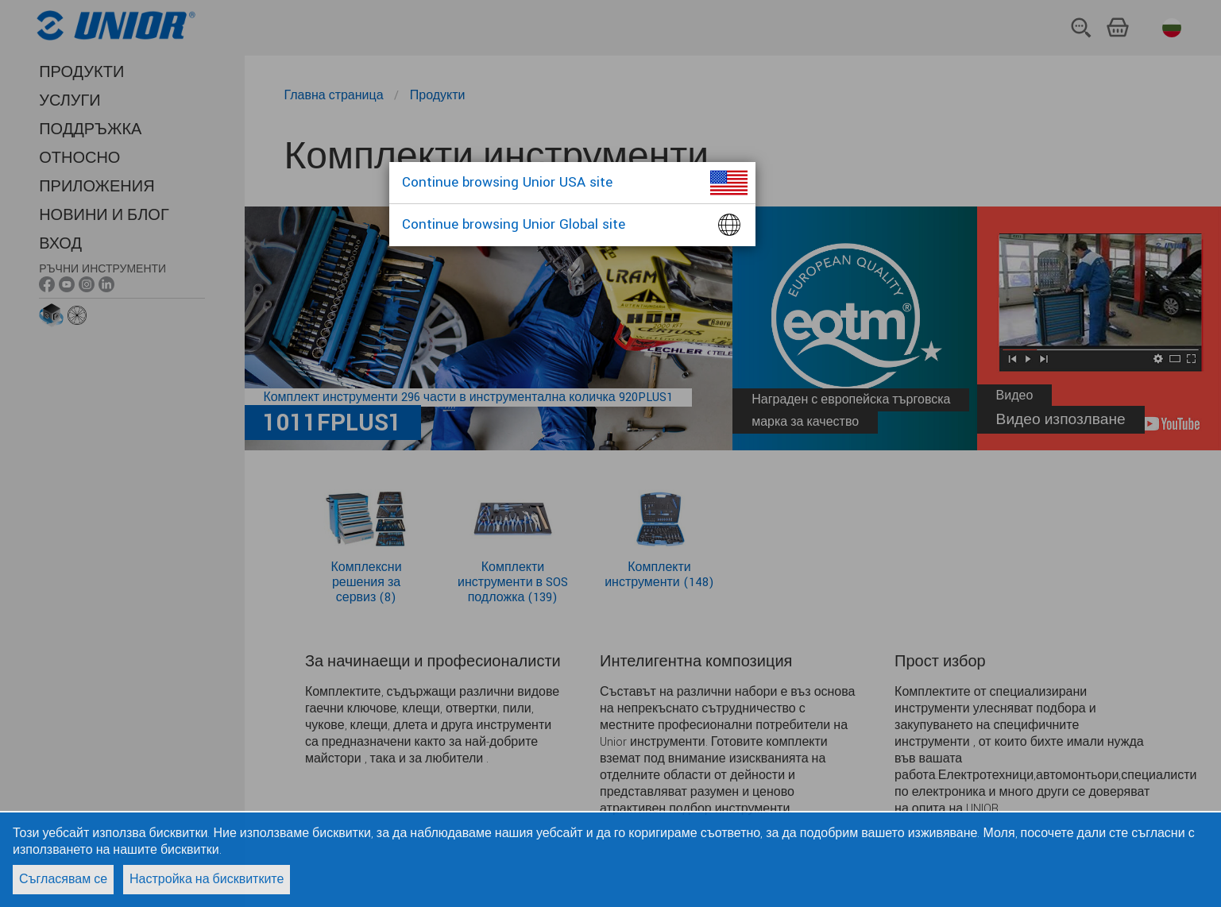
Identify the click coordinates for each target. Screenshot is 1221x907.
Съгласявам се (63, 879)
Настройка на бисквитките (206, 879)
